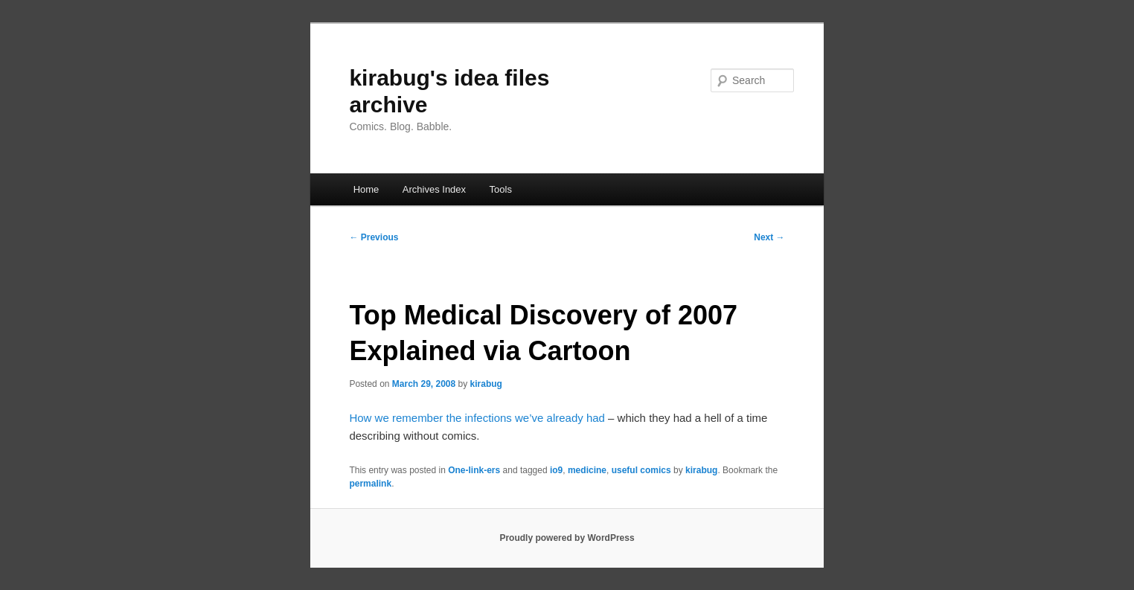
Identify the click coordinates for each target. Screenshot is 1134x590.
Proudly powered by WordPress (566, 538)
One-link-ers (474, 470)
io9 (556, 470)
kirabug (486, 384)
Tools (501, 189)
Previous (373, 237)
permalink (370, 483)
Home (366, 189)
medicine (587, 470)
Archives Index (434, 189)
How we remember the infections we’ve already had (477, 417)
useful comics (641, 470)
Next (769, 237)
